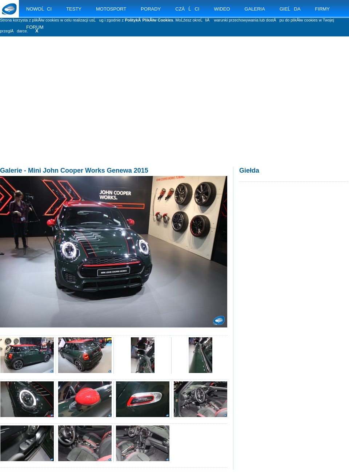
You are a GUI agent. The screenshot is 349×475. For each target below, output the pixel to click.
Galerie (11, 170)
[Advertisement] (175, 109)
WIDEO (222, 9)
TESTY (73, 9)
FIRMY (322, 9)
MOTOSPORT (111, 9)
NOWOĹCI (39, 9)
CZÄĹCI (187, 9)
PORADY (151, 9)
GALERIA (255, 9)
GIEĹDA (290, 9)
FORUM (35, 27)
